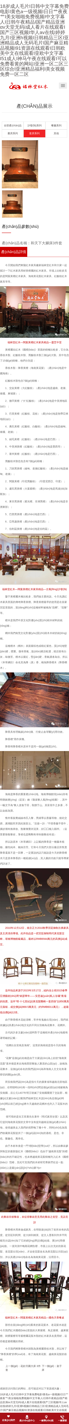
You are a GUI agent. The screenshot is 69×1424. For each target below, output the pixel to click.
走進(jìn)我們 (8, 1420)
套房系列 (34, 133)
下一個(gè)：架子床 (52, 1368)
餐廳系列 (56, 125)
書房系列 (13, 133)
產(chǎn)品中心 (27, 1420)
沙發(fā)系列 (34, 125)
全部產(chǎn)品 (13, 125)
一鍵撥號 (62, 1420)
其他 (56, 133)
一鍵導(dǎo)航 (46, 1420)
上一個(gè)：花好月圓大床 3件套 (23, 1368)
